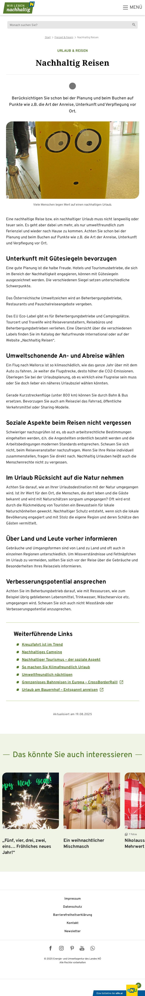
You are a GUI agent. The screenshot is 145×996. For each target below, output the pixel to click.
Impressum (72, 899)
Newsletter (72, 931)
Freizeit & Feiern (64, 37)
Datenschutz (72, 907)
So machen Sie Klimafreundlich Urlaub (56, 667)
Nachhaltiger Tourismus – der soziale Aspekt (61, 659)
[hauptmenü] (132, 7)
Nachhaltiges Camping (42, 652)
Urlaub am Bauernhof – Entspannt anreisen (60, 689)
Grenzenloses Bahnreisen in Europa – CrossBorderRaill (70, 682)
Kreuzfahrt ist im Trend (42, 644)
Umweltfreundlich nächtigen (47, 674)
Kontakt (73, 923)
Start (48, 37)
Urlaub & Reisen (72, 51)
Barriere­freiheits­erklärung (72, 915)
